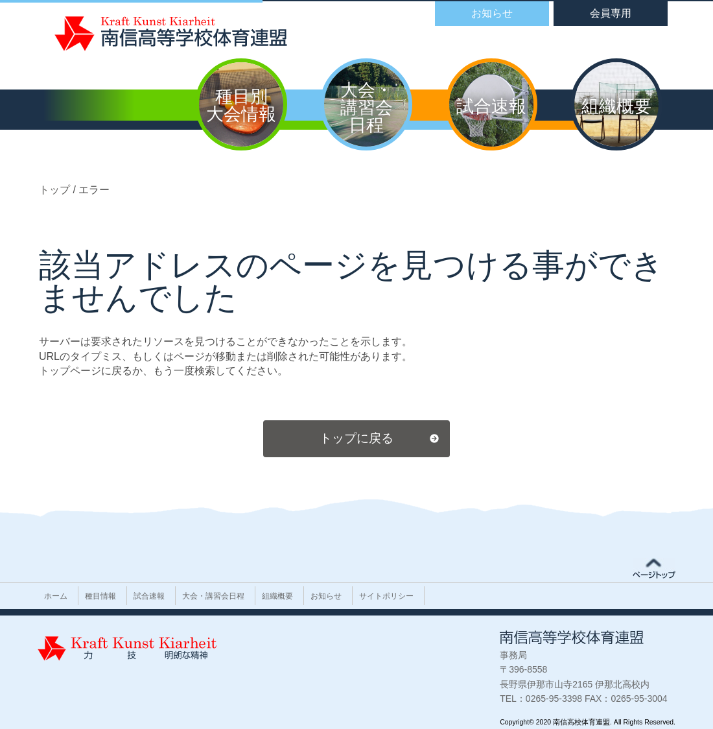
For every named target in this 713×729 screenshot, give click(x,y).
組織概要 (277, 596)
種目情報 (100, 596)
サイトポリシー (386, 596)
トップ (56, 189)
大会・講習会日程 (213, 596)
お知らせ (326, 596)
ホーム (55, 596)
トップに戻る (356, 438)
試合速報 (149, 596)
